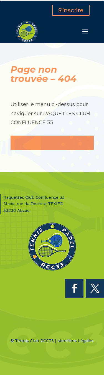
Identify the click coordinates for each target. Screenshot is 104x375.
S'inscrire (70, 10)
